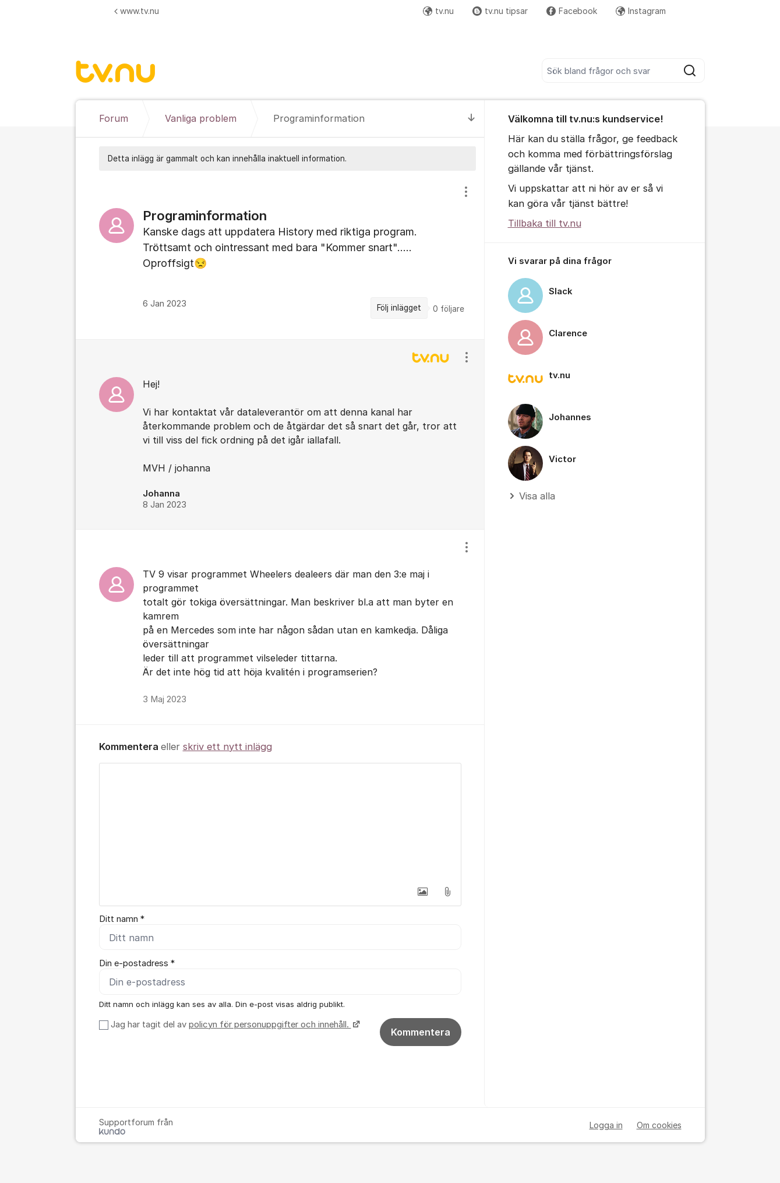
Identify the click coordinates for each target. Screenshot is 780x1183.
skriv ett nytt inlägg (227, 746)
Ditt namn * (121, 919)
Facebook (571, 11)
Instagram (641, 11)
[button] (423, 891)
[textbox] (280, 821)
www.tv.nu (136, 11)
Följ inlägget (399, 307)
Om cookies (659, 1125)
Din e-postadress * (137, 963)
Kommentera (420, 1032)
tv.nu (438, 11)
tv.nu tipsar (500, 11)
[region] (280, 255)
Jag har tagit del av (233, 1024)
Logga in (606, 1125)
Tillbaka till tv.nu (544, 223)
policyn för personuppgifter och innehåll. (270, 1024)
